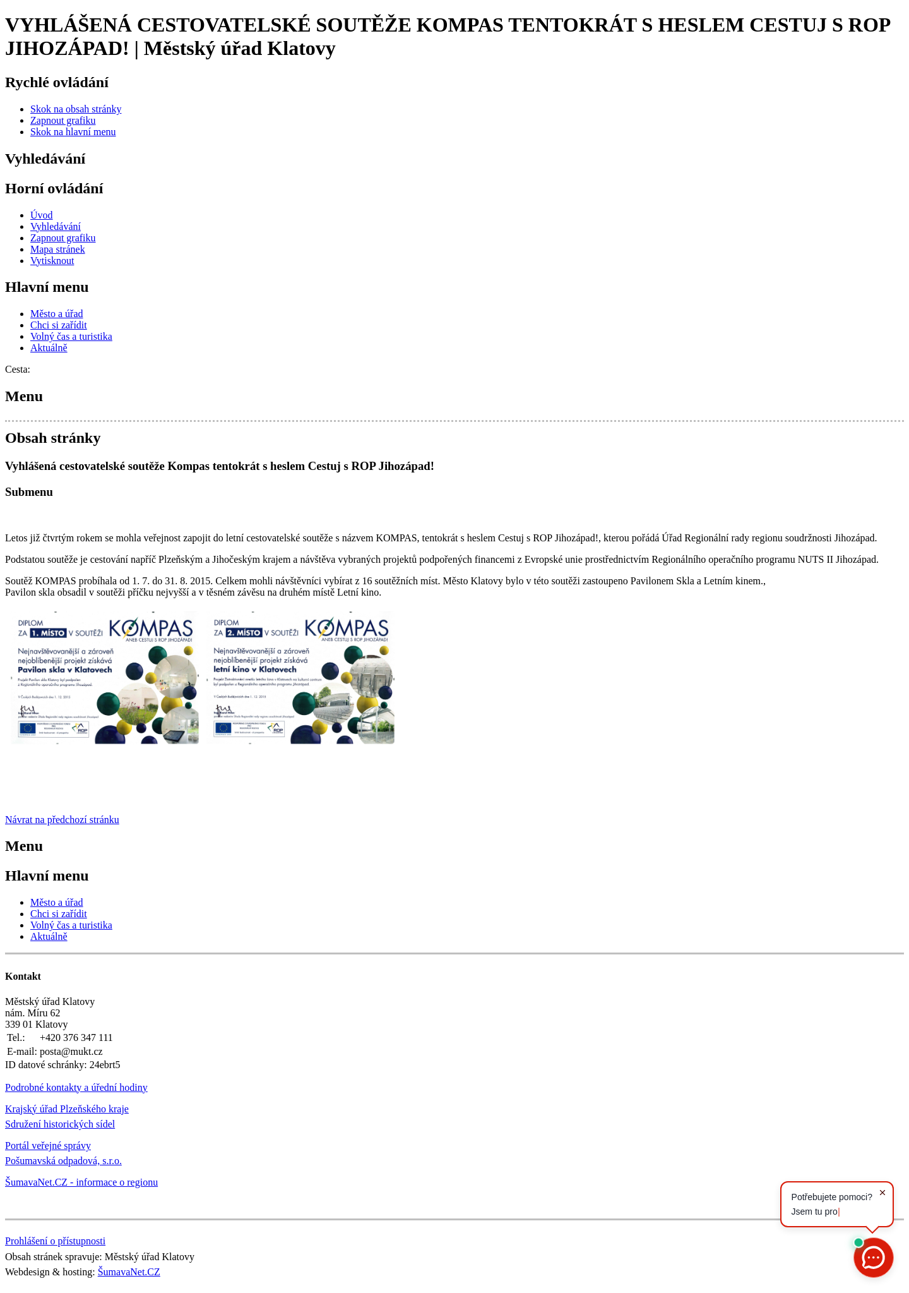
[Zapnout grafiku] (63, 120)
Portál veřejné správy (48, 1145)
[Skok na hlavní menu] (73, 131)
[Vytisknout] (52, 260)
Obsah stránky (52, 438)
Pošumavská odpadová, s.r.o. (63, 1160)
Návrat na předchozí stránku (62, 819)
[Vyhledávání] (55, 226)
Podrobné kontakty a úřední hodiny (76, 1087)
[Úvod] (41, 215)
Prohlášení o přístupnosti (55, 1241)
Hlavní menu (47, 287)
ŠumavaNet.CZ (129, 1271)
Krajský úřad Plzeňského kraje (67, 1109)
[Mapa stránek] (57, 249)
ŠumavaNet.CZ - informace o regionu (81, 1182)
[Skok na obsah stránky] (75, 109)
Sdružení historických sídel (60, 1124)
